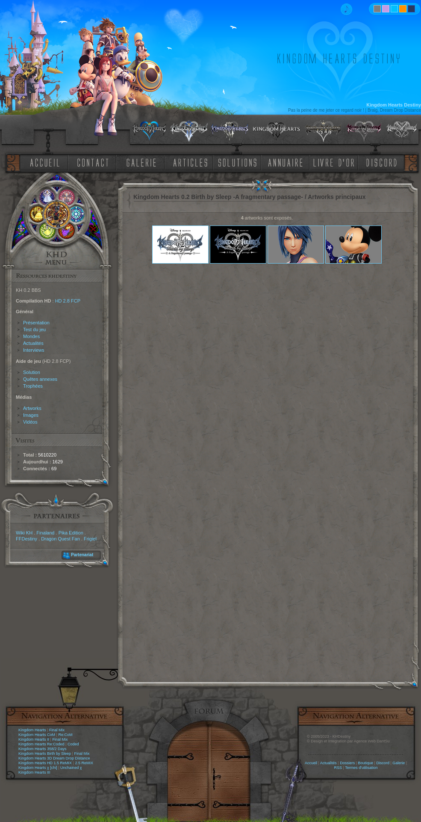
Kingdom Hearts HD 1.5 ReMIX (45, 763)
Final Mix (57, 730)
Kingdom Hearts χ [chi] (37, 768)
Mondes (31, 336)
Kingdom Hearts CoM (36, 735)
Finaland (45, 532)
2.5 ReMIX (84, 763)
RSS (338, 768)
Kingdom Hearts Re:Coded (41, 744)
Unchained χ (71, 768)
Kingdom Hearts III (34, 772)
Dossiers (347, 763)
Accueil (311, 763)
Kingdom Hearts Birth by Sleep (44, 753)
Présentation (36, 322)
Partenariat (82, 554)
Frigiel (90, 538)
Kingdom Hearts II (33, 739)
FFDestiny (26, 538)
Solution (31, 372)
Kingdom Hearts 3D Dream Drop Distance (54, 758)
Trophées (33, 386)
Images (30, 415)
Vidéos (30, 421)
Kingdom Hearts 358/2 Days (42, 749)
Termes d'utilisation (361, 768)
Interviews (33, 350)
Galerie (398, 763)
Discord (382, 763)
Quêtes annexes (40, 379)
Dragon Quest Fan (60, 538)
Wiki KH (24, 532)
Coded (73, 744)
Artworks (32, 408)
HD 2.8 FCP (67, 300)
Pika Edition (71, 532)
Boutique (366, 763)
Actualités (33, 343)
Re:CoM (65, 735)
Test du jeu (34, 329)
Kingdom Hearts (32, 730)
